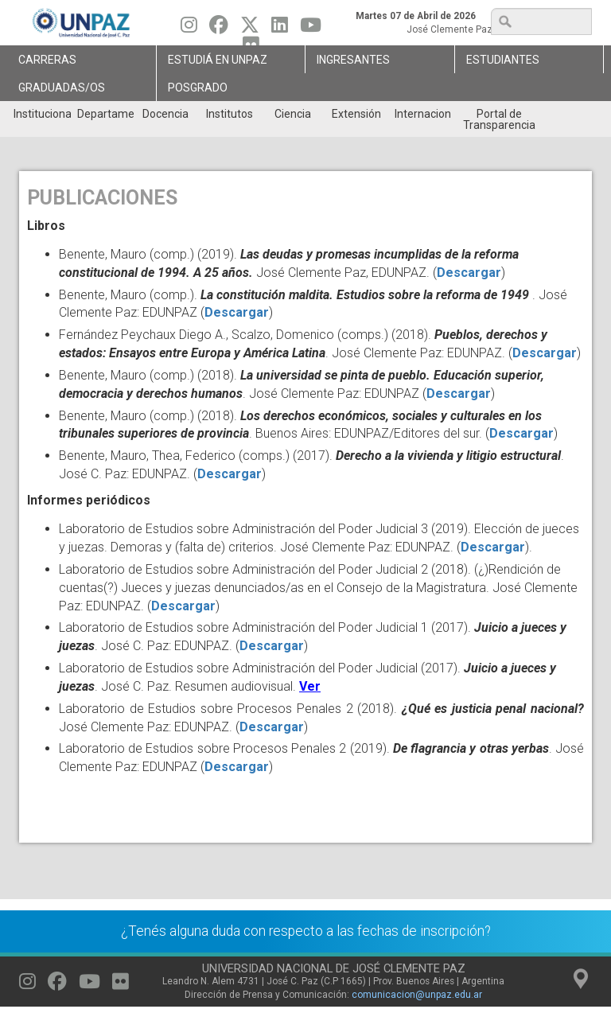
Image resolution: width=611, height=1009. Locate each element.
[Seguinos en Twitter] (249, 28)
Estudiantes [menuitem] (502, 59)
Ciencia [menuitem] (292, 113)
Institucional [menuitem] (42, 113)
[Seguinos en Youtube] (310, 28)
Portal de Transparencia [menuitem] (499, 119)
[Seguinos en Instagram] (189, 28)
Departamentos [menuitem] (105, 113)
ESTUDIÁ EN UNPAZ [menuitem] (217, 59)
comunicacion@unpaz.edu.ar (417, 994)
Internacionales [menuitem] (423, 113)
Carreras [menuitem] (47, 59)
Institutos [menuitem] (229, 113)
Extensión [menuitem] (356, 113)
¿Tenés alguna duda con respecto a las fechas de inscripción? (306, 931)
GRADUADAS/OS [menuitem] (61, 87)
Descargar (469, 272)
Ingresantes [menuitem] (353, 59)
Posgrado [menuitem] (198, 87)
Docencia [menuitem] (165, 113)
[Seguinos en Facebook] (218, 28)
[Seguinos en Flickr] (120, 985)
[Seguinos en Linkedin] (279, 28)
